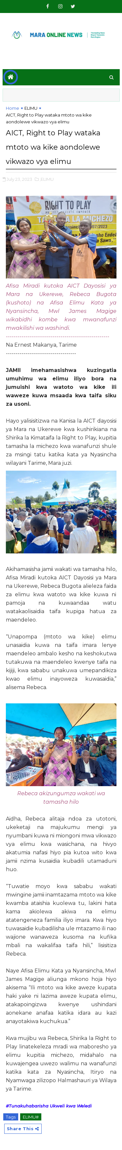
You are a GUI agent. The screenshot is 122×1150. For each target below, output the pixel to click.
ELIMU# (31, 1116)
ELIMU (30, 108)
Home (12, 108)
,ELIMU (47, 179)
